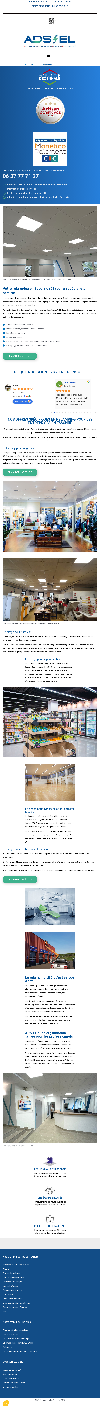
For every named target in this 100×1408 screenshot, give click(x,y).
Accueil (28, 64)
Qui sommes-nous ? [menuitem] (12, 1370)
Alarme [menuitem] (6, 1269)
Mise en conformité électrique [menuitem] (16, 1339)
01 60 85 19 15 (60, 6)
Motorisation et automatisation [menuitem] (17, 1303)
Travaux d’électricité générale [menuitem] (16, 1265)
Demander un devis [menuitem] (11, 1379)
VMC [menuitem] (5, 1312)
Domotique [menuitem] (8, 1295)
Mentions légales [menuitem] (10, 1387)
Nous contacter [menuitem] (10, 1374)
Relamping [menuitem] (7, 1347)
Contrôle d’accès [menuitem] (10, 1286)
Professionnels (38, 64)
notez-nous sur (23, 401)
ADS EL (16, 386)
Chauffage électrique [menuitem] (12, 1282)
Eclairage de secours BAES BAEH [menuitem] (18, 1343)
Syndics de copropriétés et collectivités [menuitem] (20, 1351)
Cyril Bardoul (71, 383)
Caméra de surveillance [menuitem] (13, 1278)
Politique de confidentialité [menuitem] (15, 1383)
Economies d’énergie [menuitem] (12, 1299)
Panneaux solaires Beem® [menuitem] (15, 1307)
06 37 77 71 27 (21, 176)
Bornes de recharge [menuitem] (12, 1273)
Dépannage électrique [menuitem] (12, 1290)
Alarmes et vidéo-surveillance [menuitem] (16, 1330)
